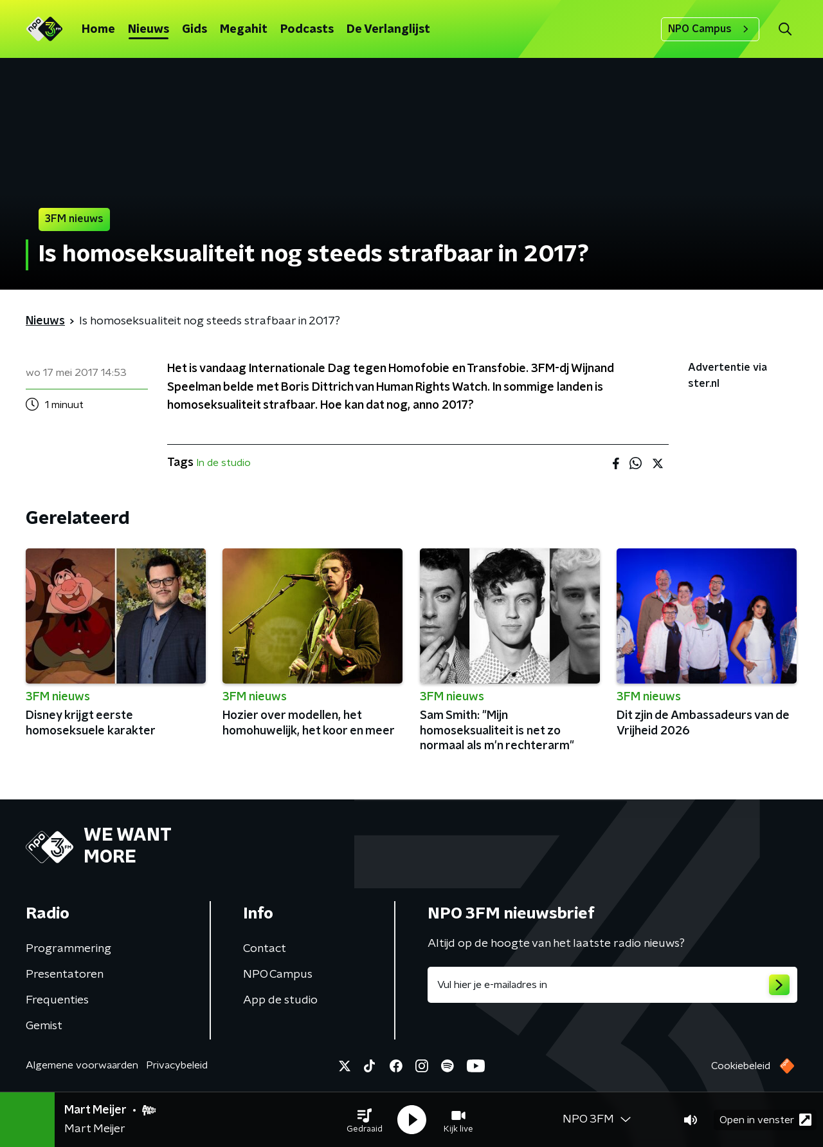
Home (98, 29)
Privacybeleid (177, 1065)
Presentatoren (65, 974)
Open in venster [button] (765, 1120)
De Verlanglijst (388, 29)
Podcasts (307, 29)
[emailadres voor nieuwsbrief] (612, 985)
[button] (364, 1120)
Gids (194, 29)
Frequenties (57, 1000)
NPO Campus (710, 29)
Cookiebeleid (740, 1066)
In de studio (223, 463)
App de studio (280, 1000)
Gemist (44, 1026)
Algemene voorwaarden (82, 1065)
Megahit (243, 29)
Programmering (68, 949)
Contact (264, 949)
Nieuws (148, 29)
